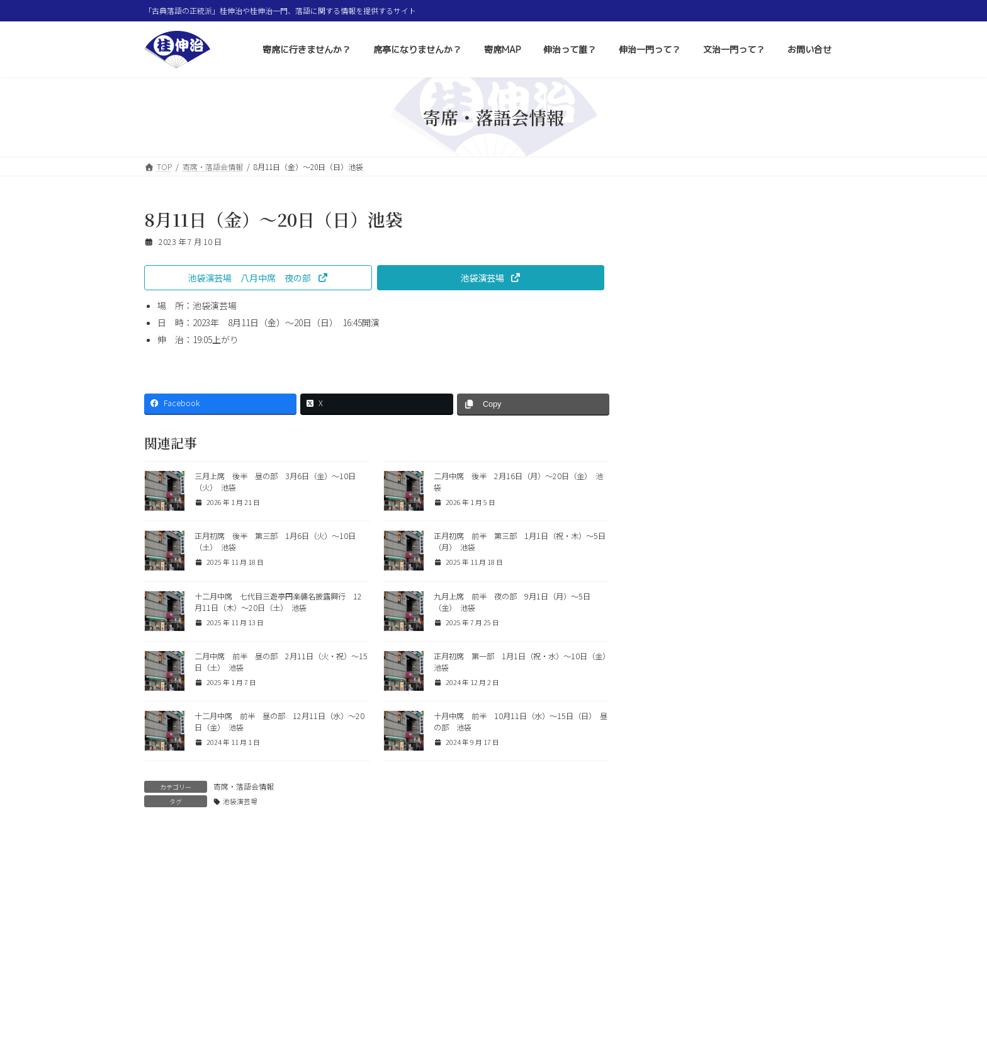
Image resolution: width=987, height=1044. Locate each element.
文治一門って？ (633, 994)
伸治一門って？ (556, 994)
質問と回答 (675, 372)
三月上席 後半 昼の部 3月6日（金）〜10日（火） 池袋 (768, 554)
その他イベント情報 (691, 326)
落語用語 (672, 394)
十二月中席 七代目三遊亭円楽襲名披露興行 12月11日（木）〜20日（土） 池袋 (278, 602)
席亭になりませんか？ (342, 994)
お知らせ (672, 417)
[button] (258, 277)
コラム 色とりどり (691, 349)
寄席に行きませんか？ (241, 994)
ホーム (167, 994)
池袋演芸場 (240, 801)
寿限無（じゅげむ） (742, 507)
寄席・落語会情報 (243, 786)
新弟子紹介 (724, 588)
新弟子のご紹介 (733, 628)
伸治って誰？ (482, 994)
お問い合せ (704, 994)
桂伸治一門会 (728, 668)
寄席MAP (420, 994)
